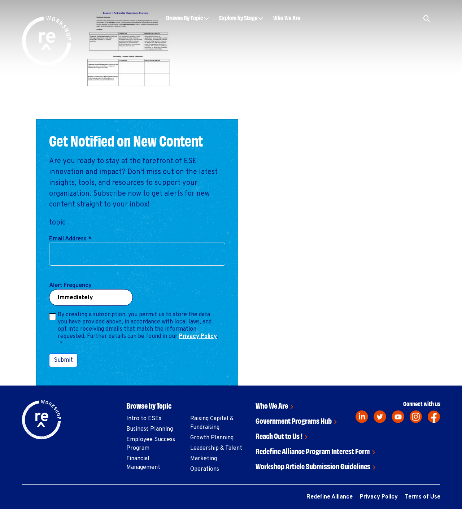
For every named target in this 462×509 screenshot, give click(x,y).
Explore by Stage (238, 17)
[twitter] (380, 416)
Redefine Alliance (329, 497)
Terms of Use (422, 497)
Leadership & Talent (216, 448)
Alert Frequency (70, 285)
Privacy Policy (198, 336)
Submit (63, 360)
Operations (204, 469)
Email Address (70, 239)
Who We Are (286, 17)
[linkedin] (362, 416)
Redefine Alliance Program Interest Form (313, 451)
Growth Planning (212, 437)
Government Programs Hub (294, 420)
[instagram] (416, 416)
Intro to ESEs (143, 418)
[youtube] (398, 416)
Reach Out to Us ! (279, 435)
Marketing (203, 458)
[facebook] (434, 416)
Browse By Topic (184, 17)
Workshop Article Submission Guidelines (313, 466)
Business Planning (149, 429)
